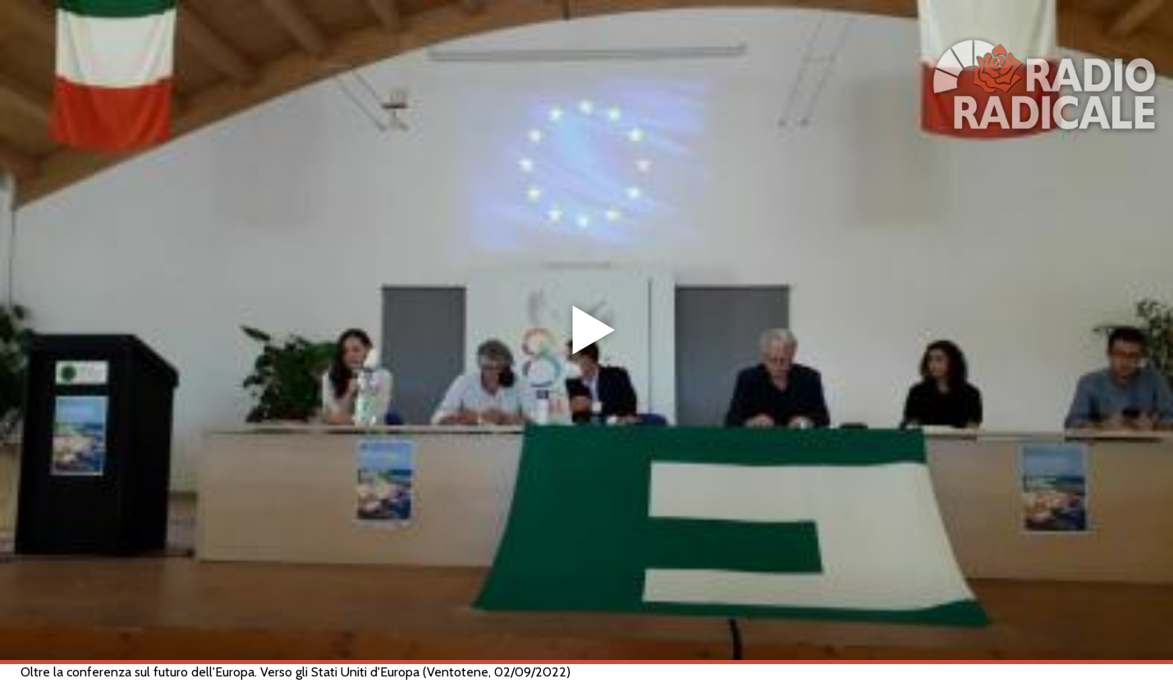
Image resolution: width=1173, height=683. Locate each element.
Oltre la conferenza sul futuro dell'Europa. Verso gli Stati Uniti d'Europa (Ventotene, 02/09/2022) (295, 672)
